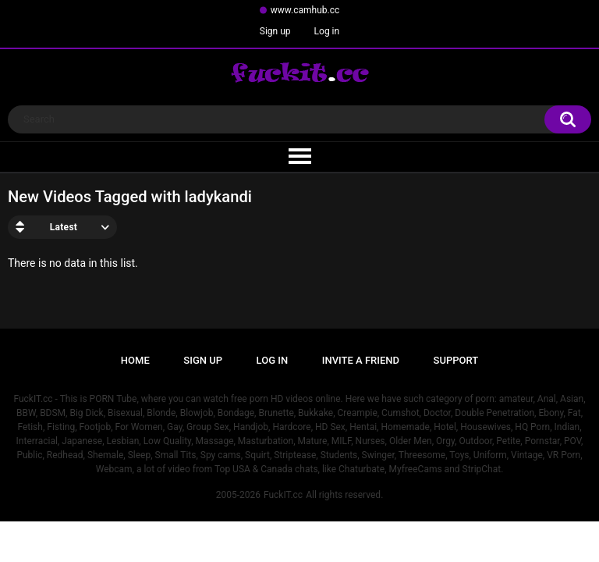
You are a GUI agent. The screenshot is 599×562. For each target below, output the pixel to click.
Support (456, 360)
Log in (327, 31)
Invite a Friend (360, 360)
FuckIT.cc (283, 494)
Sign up (275, 31)
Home (135, 360)
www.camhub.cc (305, 10)
